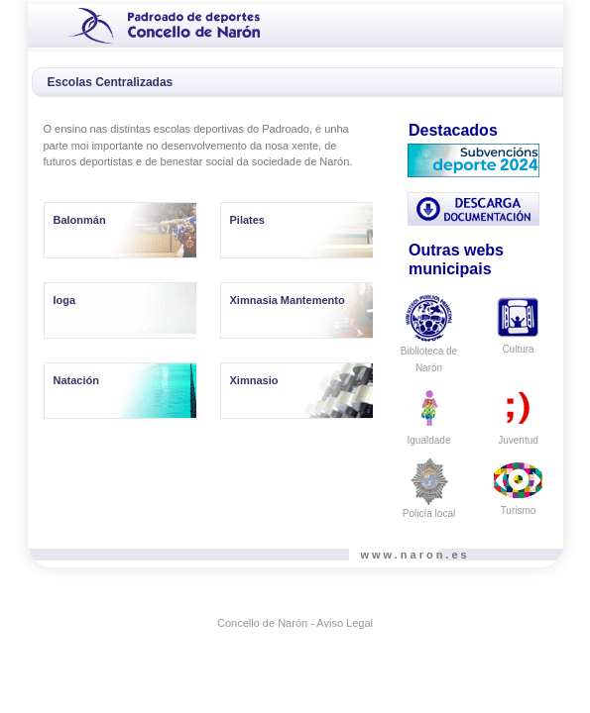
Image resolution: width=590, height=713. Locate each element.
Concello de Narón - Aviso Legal (295, 623)
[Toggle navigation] (48, 24)
